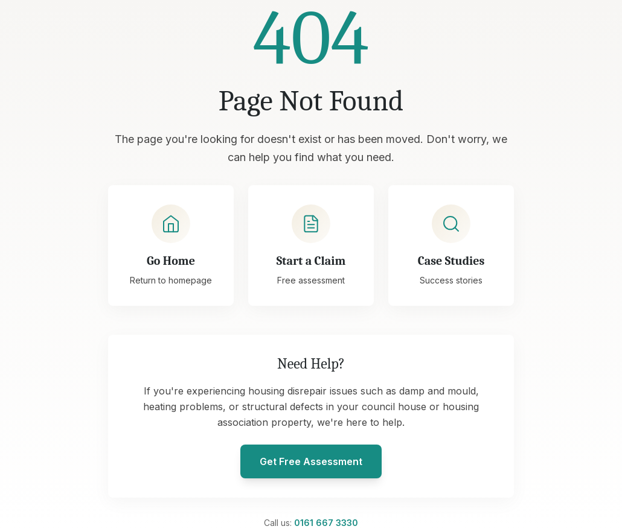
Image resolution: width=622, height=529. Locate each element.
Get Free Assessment (311, 461)
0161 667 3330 (326, 523)
